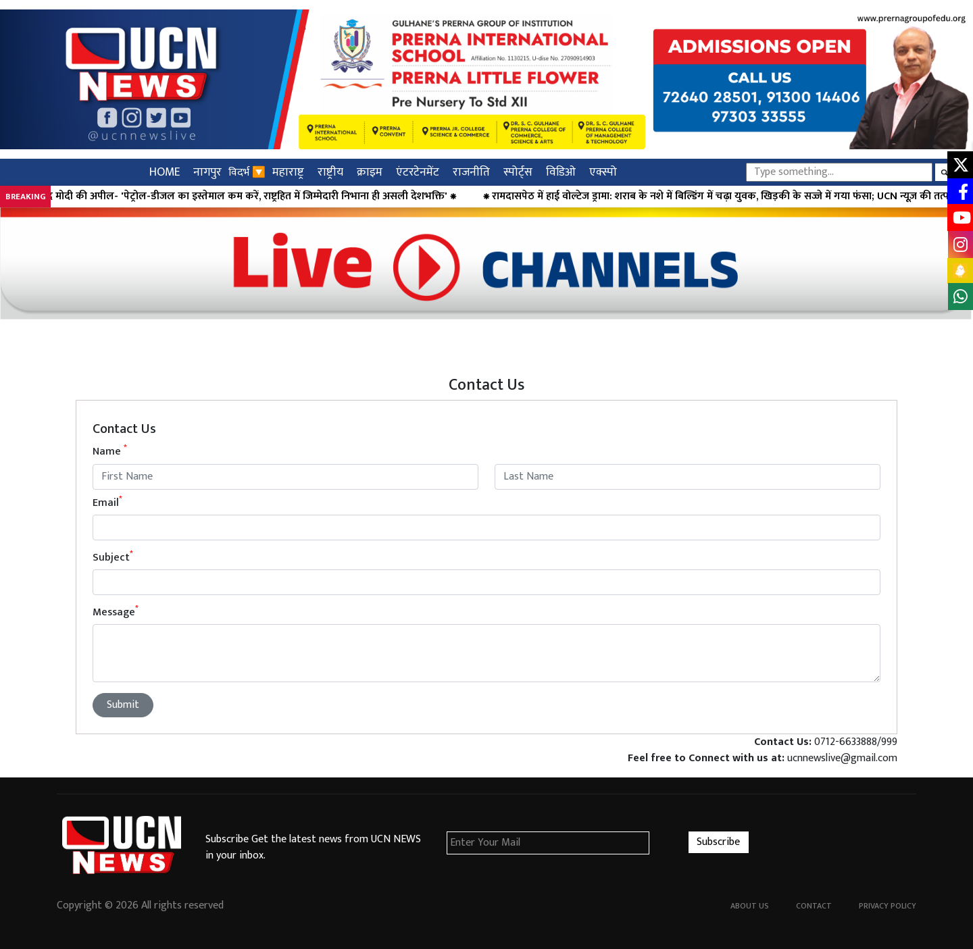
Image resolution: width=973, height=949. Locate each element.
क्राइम (369, 172)
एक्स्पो (603, 172)
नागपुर (207, 172)
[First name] (285, 477)
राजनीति (471, 172)
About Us (749, 906)
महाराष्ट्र (288, 172)
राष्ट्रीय (330, 172)
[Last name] (687, 477)
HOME (164, 172)
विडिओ (561, 172)
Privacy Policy (887, 906)
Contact (814, 906)
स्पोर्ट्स (517, 172)
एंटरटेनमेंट (417, 172)
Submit (123, 705)
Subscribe (718, 842)
